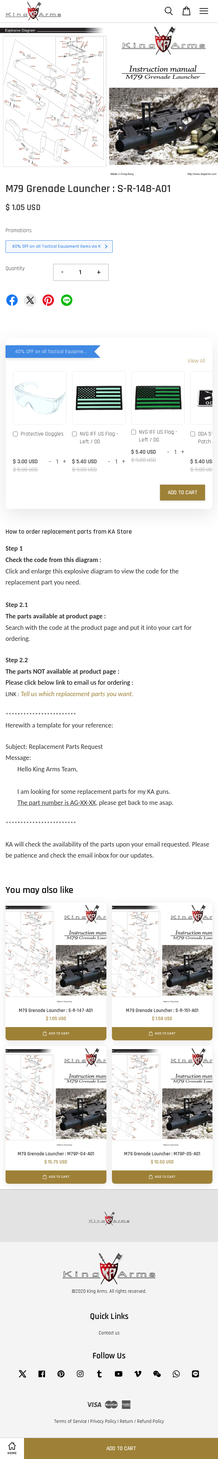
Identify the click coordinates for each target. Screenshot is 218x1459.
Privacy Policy (103, 1421)
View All (196, 360)
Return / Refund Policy (142, 1421)
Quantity (15, 268)
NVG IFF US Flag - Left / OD (95, 437)
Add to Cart (182, 492)
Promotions (19, 230)
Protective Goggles (38, 434)
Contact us (109, 1333)
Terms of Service (70, 1421)
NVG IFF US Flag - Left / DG (154, 436)
